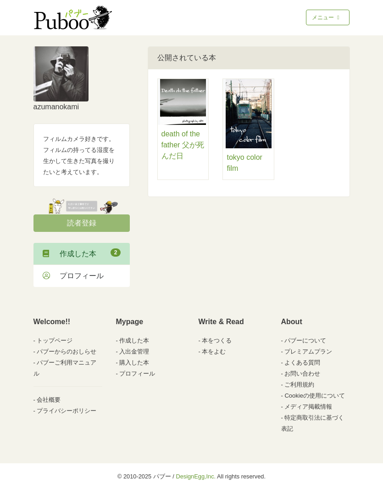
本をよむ (214, 351)
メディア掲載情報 (308, 406)
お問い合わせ (302, 373)
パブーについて (305, 340)
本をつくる (217, 340)
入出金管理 (134, 351)
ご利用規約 (299, 384)
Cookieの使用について (314, 395)
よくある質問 (302, 362)
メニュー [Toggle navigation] (326, 17)
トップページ (54, 340)
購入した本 (134, 362)
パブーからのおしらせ (66, 351)
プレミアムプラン (308, 351)
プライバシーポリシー (66, 410)
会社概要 (49, 399)
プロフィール (73, 276)
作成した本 (82, 253)
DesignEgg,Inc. (196, 476)
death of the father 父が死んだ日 (182, 145)
